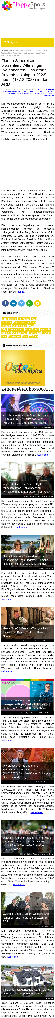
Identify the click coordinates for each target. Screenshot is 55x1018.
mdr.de (20, 292)
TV (16, 50)
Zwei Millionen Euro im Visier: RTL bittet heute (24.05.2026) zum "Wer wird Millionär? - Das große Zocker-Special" (26, 419)
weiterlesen (43, 455)
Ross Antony (24, 93)
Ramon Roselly (47, 93)
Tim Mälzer (24, 318)
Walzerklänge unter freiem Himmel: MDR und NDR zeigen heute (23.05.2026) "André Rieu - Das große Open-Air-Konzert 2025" (27, 843)
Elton (24, 336)
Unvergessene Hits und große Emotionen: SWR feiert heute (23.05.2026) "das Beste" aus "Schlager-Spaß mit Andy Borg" (26, 771)
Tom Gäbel (35, 333)
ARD (40, 89)
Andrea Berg (16, 91)
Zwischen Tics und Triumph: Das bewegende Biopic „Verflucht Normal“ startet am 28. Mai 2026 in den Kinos (24, 704)
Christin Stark (19, 326)
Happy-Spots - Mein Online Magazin (23, 6)
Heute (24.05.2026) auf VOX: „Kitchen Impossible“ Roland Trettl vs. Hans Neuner (25, 632)
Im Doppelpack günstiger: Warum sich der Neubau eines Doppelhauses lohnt (27, 991)
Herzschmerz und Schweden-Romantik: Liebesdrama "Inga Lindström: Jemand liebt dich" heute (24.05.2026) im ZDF (26, 560)
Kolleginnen (14, 336)
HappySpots (7, 50)
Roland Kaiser (27, 91)
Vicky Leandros (40, 91)
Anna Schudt (32, 329)
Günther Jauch (20, 333)
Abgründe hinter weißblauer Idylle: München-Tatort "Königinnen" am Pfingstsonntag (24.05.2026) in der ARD (26, 488)
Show (45, 89)
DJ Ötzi (50, 91)
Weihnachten (48, 95)
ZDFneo (33, 336)
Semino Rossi (13, 93)
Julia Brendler (9, 318)
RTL (37, 427)
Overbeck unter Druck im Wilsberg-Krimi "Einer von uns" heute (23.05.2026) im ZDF (26, 917)
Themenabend (15, 329)
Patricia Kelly (35, 93)
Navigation (11, 42)
